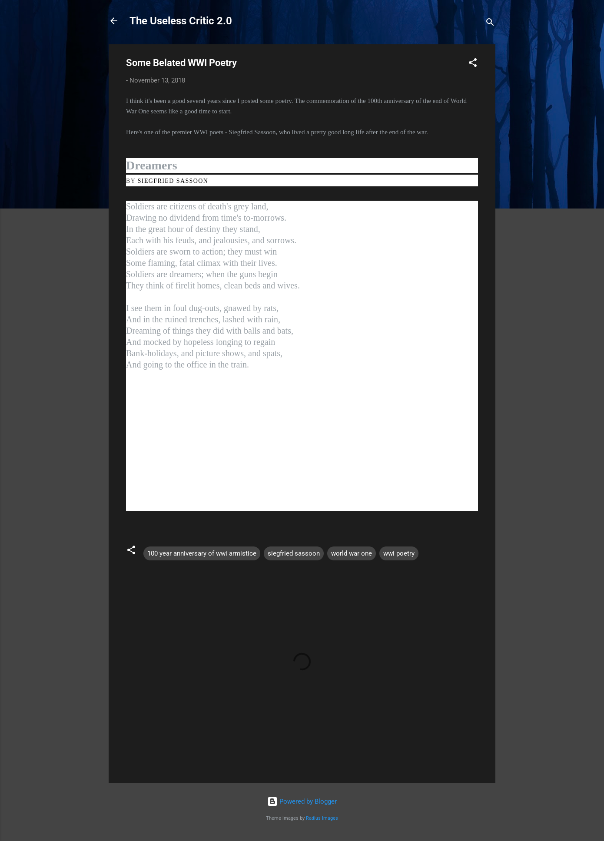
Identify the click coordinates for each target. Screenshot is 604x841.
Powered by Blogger (302, 801)
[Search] (490, 23)
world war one (351, 553)
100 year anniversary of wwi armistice (201, 553)
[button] (473, 64)
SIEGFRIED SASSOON (173, 181)
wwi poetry (399, 553)
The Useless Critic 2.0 (180, 21)
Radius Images (322, 818)
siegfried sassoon (294, 553)
